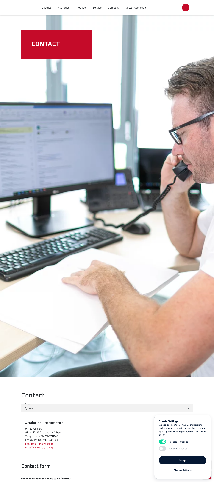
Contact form (35, 466)
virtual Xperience (136, 7)
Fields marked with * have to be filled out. (46, 478)
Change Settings (183, 469)
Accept (182, 460)
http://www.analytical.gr (39, 447)
